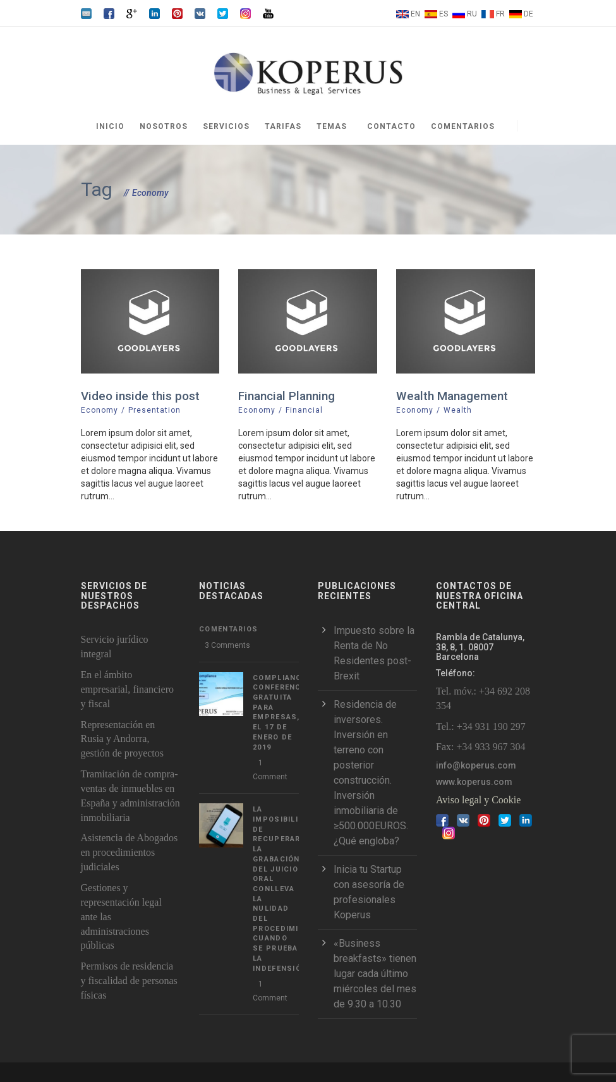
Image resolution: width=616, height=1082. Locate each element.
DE (528, 13)
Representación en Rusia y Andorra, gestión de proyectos (122, 739)
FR (500, 13)
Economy (99, 410)
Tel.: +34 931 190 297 (481, 726)
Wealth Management (452, 396)
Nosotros (164, 126)
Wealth (458, 410)
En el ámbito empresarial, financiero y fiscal (127, 689)
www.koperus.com (474, 782)
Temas (332, 126)
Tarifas (283, 126)
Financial (304, 410)
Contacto (391, 126)
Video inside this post (140, 396)
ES (443, 13)
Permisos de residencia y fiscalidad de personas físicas (129, 980)
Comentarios (463, 126)
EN (415, 13)
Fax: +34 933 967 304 (480, 746)
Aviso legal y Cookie (478, 799)
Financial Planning (286, 396)
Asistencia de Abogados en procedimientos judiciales (129, 852)
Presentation (154, 410)
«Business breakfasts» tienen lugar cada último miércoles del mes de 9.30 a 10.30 (375, 973)
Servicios (226, 126)
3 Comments (227, 645)
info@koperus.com (476, 765)
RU (472, 13)
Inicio (110, 126)
